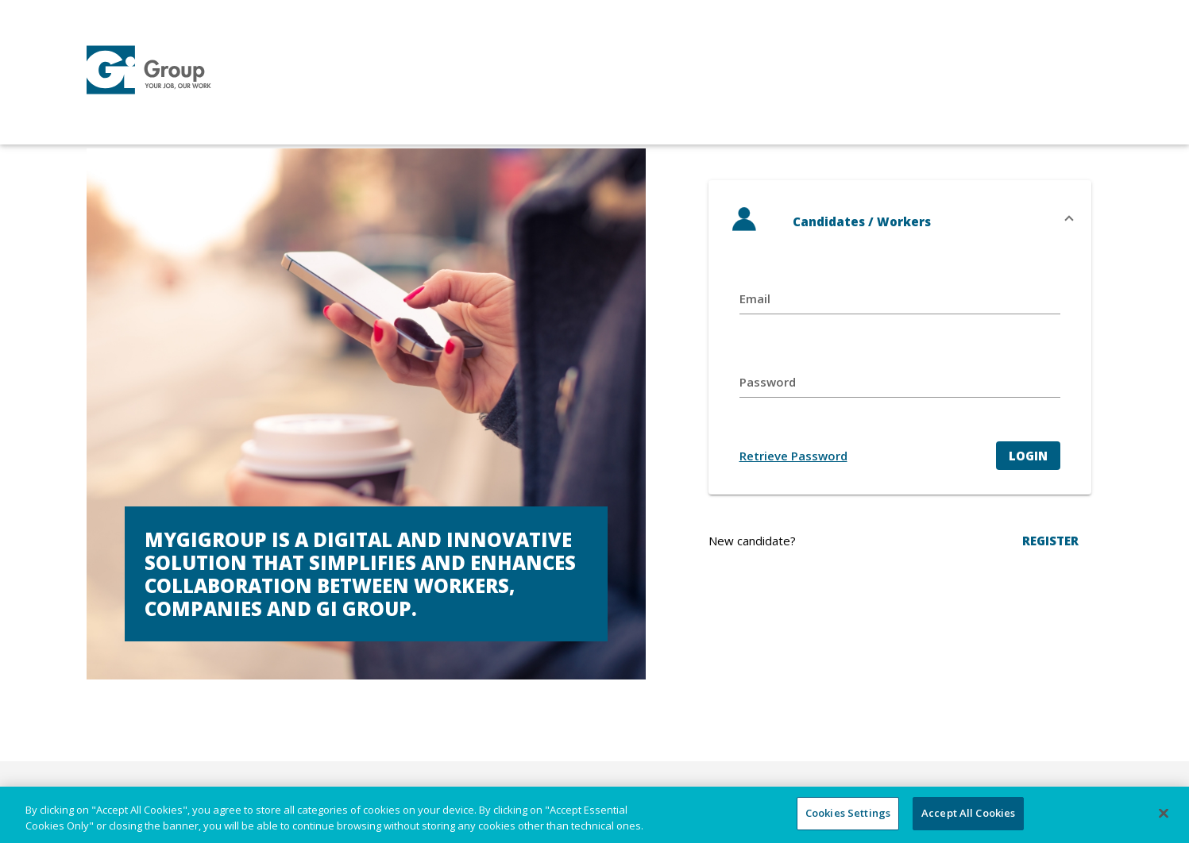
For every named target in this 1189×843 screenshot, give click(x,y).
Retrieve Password (793, 456)
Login (1028, 456)
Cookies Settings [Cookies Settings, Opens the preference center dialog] (847, 813)
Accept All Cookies (968, 813)
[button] (899, 221)
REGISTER (1050, 541)
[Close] (1163, 812)
